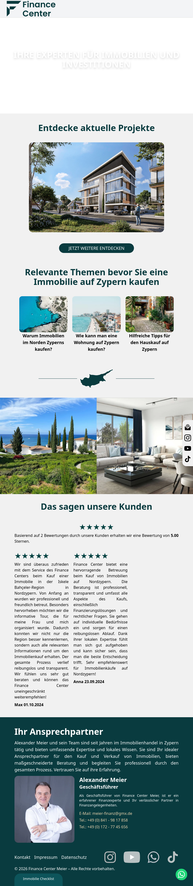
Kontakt (22, 857)
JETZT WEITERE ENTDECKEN (97, 248)
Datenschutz (74, 857)
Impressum (45, 857)
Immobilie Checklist (38, 878)
